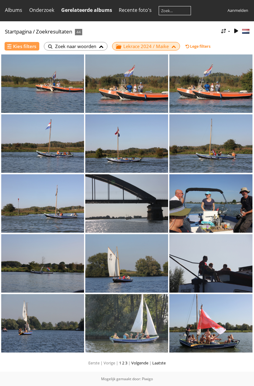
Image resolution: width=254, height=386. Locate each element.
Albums (13, 10)
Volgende (139, 363)
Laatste (159, 363)
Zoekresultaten (54, 31)
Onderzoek (41, 10)
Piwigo (147, 378)
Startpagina (18, 31)
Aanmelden (238, 10)
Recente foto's (135, 10)
